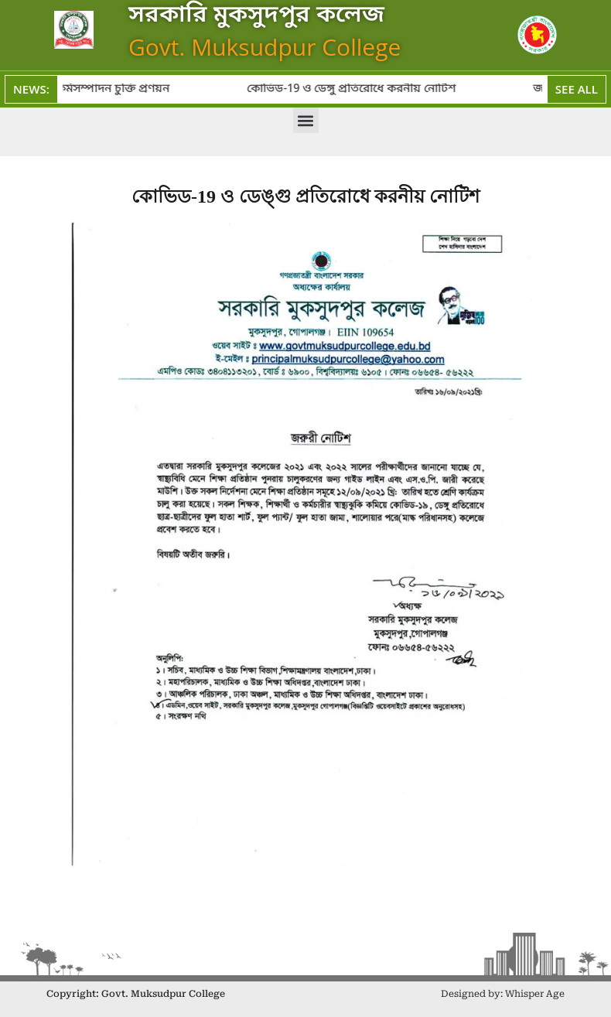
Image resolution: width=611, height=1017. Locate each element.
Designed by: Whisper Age (503, 993)
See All (576, 89)
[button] (306, 120)
